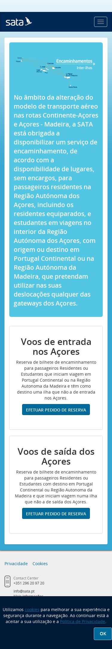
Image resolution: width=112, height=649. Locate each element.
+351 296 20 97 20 (28, 583)
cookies (32, 609)
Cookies (40, 563)
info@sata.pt (23, 591)
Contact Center (26, 578)
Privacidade (16, 563)
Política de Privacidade (82, 621)
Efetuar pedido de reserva (56, 410)
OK (103, 633)
